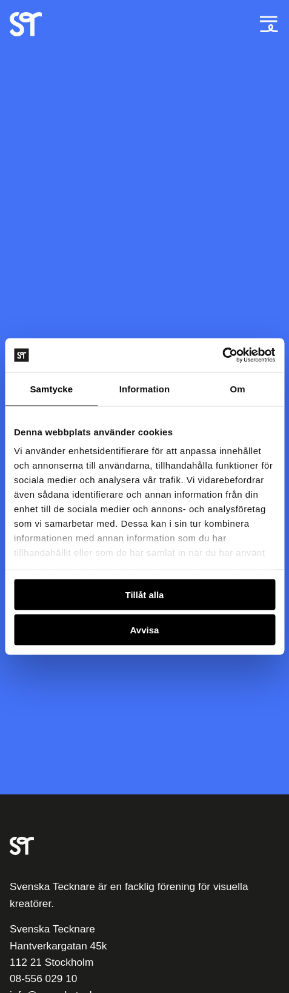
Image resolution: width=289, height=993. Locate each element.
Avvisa (144, 630)
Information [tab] (144, 388)
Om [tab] (237, 388)
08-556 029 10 (43, 978)
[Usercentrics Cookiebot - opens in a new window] (222, 355)
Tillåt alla (144, 594)
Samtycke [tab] (51, 388)
